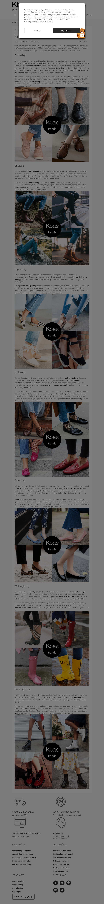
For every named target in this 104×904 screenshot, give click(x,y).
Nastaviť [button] (37, 31)
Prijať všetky (66, 31)
